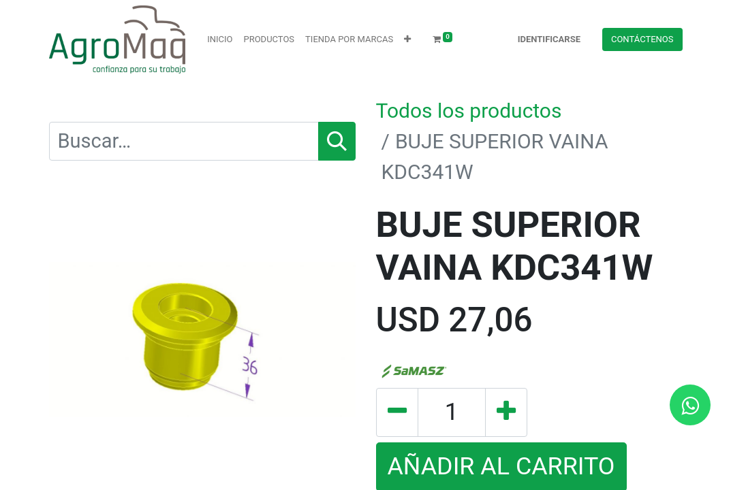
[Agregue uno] (506, 412)
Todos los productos (469, 110)
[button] (407, 39)
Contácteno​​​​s (642, 39)
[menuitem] (220, 39)
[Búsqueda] (337, 141)
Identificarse (549, 39)
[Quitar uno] (397, 412)
